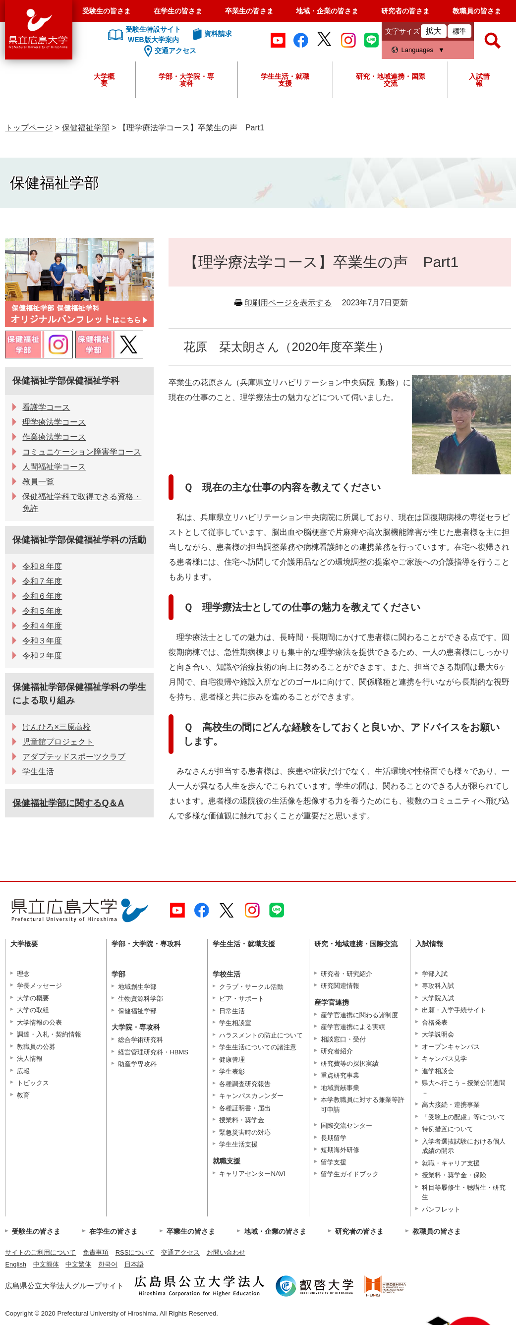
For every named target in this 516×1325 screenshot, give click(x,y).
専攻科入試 (438, 985)
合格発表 (435, 1022)
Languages (417, 50)
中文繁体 (78, 1264)
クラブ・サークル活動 (251, 986)
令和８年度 (42, 566)
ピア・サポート (241, 998)
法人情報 (30, 1058)
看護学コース (46, 407)
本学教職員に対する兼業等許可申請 (362, 1104)
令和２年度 (42, 655)
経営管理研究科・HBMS (153, 1052)
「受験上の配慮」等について (464, 1117)
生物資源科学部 (140, 998)
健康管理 (232, 1059)
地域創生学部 (137, 986)
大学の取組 (33, 1010)
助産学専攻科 (137, 1064)
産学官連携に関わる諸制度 (359, 1015)
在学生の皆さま (178, 11)
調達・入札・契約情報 (49, 1034)
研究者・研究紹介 (346, 974)
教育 (23, 1095)
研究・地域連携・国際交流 (390, 79)
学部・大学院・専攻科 (186, 79)
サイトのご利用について (40, 1252)
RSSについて (135, 1252)
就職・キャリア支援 (451, 1163)
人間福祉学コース (54, 466)
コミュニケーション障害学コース (81, 452)
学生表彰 (232, 1071)
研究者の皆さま (405, 11)
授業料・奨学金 (241, 1120)
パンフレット (441, 1209)
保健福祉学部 (86, 127)
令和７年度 (42, 581)
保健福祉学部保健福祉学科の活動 (79, 540)
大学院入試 (438, 998)
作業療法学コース (54, 437)
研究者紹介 (337, 1051)
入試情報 (479, 79)
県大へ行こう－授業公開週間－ (464, 1087)
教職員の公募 (36, 1046)
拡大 (434, 31)
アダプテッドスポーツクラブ (73, 756)
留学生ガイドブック (350, 1174)
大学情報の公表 (39, 1022)
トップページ (29, 127)
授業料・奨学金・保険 (454, 1175)
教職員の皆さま (477, 11)
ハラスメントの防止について (261, 1035)
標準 (459, 31)
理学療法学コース (54, 422)
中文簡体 (46, 1264)
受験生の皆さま (106, 11)
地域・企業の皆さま (327, 11)
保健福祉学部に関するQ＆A (68, 803)
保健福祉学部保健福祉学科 (65, 381)
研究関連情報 (340, 985)
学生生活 (38, 771)
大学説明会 (438, 1034)
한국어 (107, 1264)
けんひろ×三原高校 (56, 727)
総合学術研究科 (140, 1039)
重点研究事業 (340, 1075)
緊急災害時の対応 (245, 1132)
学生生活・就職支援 (285, 79)
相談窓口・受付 (343, 1039)
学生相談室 (235, 1023)
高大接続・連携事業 (451, 1104)
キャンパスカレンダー (251, 1095)
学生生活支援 (238, 1144)
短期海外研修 (340, 1149)
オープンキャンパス (451, 1046)
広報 (23, 1071)
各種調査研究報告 (245, 1084)
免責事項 (96, 1252)
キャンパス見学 (444, 1058)
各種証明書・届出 (245, 1108)
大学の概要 (33, 998)
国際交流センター (346, 1125)
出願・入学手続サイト (454, 1010)
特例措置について (447, 1129)
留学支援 (333, 1162)
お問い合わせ (226, 1252)
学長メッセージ (39, 985)
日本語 (134, 1264)
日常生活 (232, 1011)
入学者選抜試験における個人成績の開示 (464, 1146)
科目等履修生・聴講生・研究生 (464, 1192)
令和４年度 (42, 626)
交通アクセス (180, 1252)
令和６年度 (42, 596)
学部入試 (435, 974)
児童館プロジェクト (58, 742)
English (15, 1264)
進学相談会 (438, 1071)
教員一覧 (38, 481)
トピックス (33, 1083)
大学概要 (104, 79)
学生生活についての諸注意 (257, 1047)
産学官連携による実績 (353, 1027)
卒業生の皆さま (249, 11)
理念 (23, 974)
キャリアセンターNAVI (252, 1173)
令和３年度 (42, 640)
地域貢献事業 (340, 1088)
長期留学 (333, 1138)
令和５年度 (42, 611)
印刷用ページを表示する (288, 302)
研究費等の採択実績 (350, 1063)
